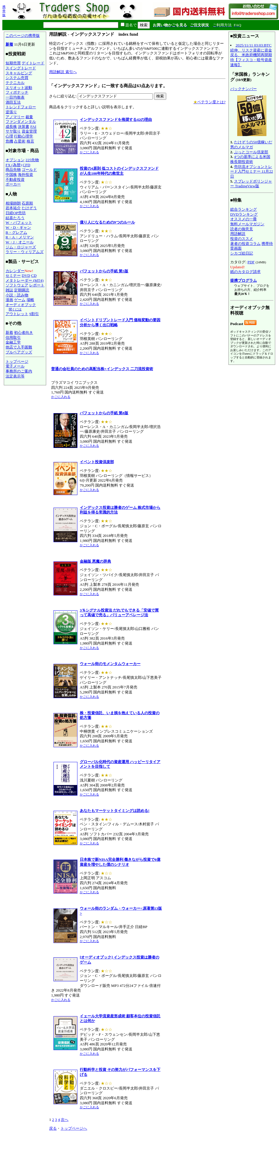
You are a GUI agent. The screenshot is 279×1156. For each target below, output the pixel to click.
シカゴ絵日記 (241, 253)
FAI (33, 126)
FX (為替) (14, 165)
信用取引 (13, 337)
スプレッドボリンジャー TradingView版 (251, 183)
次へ (64, 1119)
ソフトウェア (17, 285)
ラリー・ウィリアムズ (25, 252)
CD (34, 275)
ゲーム (19, 300)
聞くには (15, 309)
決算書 (23, 126)
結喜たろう (15, 218)
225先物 (32, 160)
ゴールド (29, 169)
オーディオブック (21, 305)
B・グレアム (16, 232)
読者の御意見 (241, 229)
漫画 (9, 300)
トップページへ (73, 1128)
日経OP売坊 (16, 213)
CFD (26, 165)
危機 (9, 141)
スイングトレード (21, 68)
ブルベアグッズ (19, 352)
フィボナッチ (17, 92)
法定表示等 (15, 376)
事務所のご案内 (19, 371)
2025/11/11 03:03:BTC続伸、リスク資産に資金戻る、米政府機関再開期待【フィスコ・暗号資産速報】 (251, 55)
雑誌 (9, 290)
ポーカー (13, 184)
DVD (26, 275)
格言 (30, 141)
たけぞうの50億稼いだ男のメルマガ (251, 144)
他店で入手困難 (19, 347)
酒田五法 (13, 102)
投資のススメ (241, 238)
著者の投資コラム (245, 243)
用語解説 (237, 233)
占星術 (19, 141)
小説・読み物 (17, 295)
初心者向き (23, 332)
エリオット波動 (19, 87)
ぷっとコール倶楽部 (251, 152)
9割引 (34, 314)
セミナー (13, 275)
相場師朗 (13, 203)
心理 (9, 136)
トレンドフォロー (21, 107)
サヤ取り (13, 131)
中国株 (11, 174)
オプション (15, 160)
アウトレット (17, 314)
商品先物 (13, 169)
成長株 (11, 126)
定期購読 (21, 290)
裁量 (29, 117)
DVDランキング (244, 214)
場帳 (30, 300)
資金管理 (29, 131)
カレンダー (15, 271)
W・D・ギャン (18, 227)
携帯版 (4, 11)
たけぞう (29, 208)
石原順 (27, 203)
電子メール (15, 366)
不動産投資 (15, 179)
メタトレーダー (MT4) (25, 280)
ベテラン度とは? (209, 102)
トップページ (17, 361)
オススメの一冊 (243, 219)
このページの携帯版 (23, 35)
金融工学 (13, 342)
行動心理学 (23, 136)
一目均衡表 (15, 97)
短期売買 (13, 63)
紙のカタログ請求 (245, 271)
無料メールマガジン (247, 224)
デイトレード (33, 63)
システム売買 (17, 77)
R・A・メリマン (20, 237)
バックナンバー (243, 89)
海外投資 (25, 174)
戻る (53, 1128)
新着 (9, 44)
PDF (250, 262)
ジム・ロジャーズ (21, 247)
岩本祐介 (13, 208)
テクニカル (15, 82)
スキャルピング (19, 73)
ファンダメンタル (21, 121)
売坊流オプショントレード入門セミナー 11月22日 (251, 171)
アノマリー (15, 117)
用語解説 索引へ (63, 72)
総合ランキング (243, 209)
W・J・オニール (20, 242)
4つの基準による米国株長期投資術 (250, 159)
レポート (36, 285)
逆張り (11, 112)
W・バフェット (19, 222)
